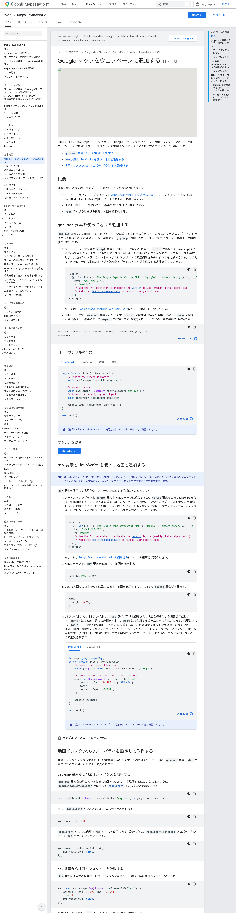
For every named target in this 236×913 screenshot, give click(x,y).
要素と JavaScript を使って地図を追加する (94, 159)
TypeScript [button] (67, 362)
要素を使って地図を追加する (89, 153)
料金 (74, 4)
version (136, 287)
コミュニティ (130, 4)
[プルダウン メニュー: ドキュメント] (102, 4)
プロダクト (74, 52)
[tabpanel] (127, 400)
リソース (59, 22)
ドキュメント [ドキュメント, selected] (90, 4)
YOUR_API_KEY (92, 280)
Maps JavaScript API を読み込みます (133, 195)
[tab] (67, 362)
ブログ (112, 4)
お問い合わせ (220, 15)
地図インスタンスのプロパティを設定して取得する (96, 165)
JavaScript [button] (86, 362)
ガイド (133, 429)
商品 (63, 4)
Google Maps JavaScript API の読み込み (103, 309)
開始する (197, 15)
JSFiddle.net (69, 450)
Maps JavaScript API (33, 15)
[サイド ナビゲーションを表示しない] (41, 906)
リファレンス (25, 22)
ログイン (227, 4)
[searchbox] (23, 33)
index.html (185, 338)
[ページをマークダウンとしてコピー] (175, 61)
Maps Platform (30, 4)
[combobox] (173, 4)
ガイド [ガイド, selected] (7, 22)
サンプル (43, 22)
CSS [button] (101, 362)
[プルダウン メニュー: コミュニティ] (141, 4)
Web (7, 15)
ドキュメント (119, 52)
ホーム (61, 52)
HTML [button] (113, 362)
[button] (22, 198)
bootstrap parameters (106, 291)
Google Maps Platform (96, 52)
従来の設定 (76, 22)
